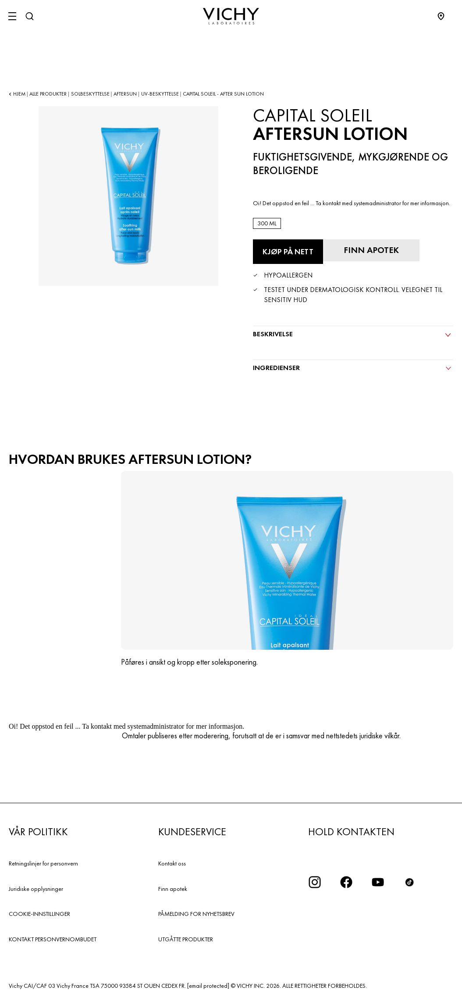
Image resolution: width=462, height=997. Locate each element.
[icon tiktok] (409, 882)
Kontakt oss (172, 863)
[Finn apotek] (371, 250)
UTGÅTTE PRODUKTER (185, 939)
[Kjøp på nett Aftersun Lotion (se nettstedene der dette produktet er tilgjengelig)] (288, 251)
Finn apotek (172, 889)
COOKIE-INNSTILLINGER (39, 914)
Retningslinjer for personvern (43, 863)
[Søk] (29, 16)
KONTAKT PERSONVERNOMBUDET (52, 939)
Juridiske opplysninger (36, 889)
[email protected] (208, 986)
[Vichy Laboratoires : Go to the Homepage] (231, 16)
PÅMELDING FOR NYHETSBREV (196, 914)
